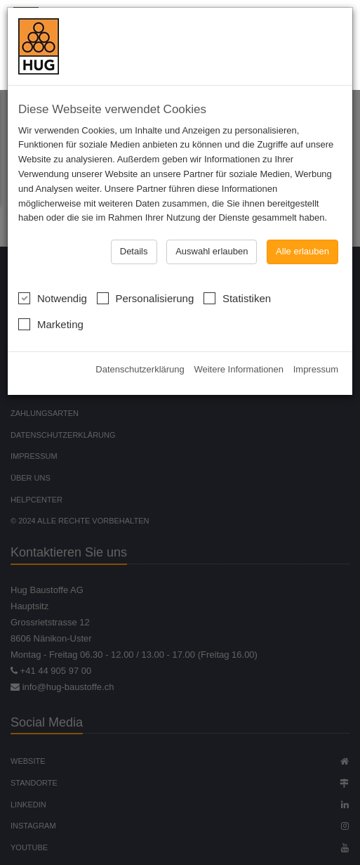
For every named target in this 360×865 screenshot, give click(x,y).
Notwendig (52, 277)
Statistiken (237, 277)
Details (134, 231)
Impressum (315, 349)
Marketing (51, 303)
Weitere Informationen (239, 349)
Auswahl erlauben (211, 231)
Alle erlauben (302, 231)
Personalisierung (145, 277)
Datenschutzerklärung (139, 349)
